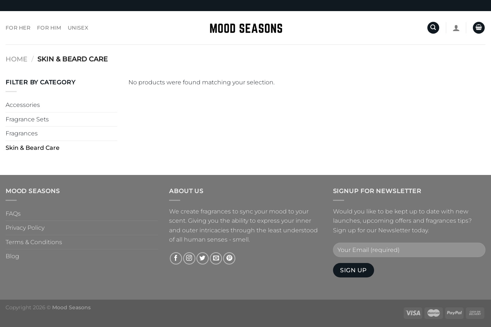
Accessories (23, 104)
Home (16, 59)
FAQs (13, 213)
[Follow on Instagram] (189, 258)
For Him (49, 27)
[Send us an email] (216, 258)
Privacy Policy (25, 227)
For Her (18, 27)
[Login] (456, 28)
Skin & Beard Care (33, 147)
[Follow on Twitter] (202, 258)
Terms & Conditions (34, 242)
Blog (12, 256)
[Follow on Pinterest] (229, 258)
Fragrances (22, 133)
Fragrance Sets (27, 119)
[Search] (433, 28)
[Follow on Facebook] (176, 258)
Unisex (78, 27)
